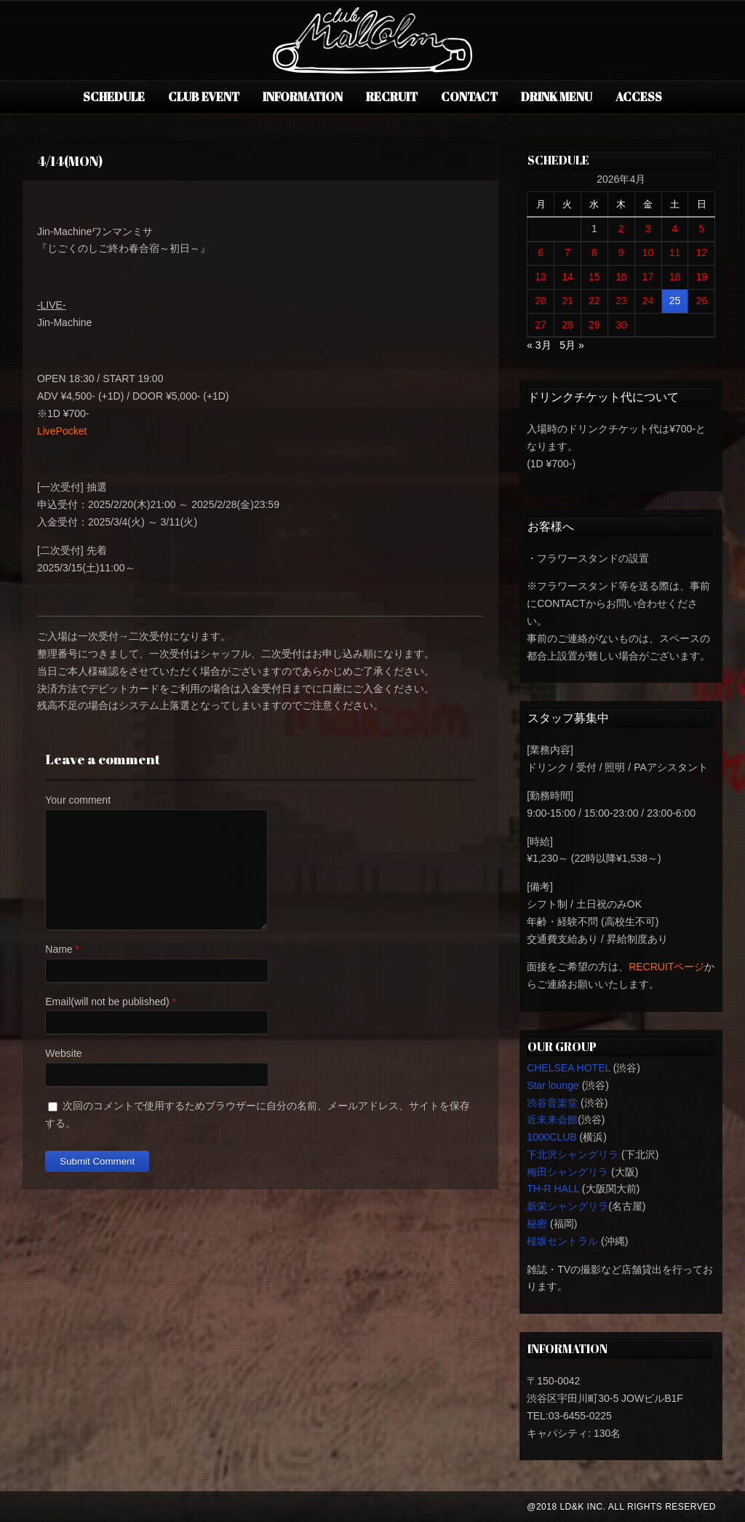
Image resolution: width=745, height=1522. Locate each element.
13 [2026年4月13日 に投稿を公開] (540, 276)
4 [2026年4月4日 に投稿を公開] (675, 228)
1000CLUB (552, 1137)
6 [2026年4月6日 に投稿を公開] (540, 252)
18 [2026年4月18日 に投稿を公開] (675, 276)
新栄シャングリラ (567, 1206)
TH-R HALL (553, 1188)
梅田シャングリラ (567, 1172)
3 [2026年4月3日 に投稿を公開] (648, 228)
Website (63, 1053)
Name (58, 949)
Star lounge (553, 1085)
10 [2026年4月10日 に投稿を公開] (648, 252)
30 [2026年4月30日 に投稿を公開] (621, 324)
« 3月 (539, 345)
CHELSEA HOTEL (568, 1068)
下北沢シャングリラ (572, 1154)
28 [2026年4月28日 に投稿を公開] (567, 324)
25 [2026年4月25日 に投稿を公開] (675, 300)
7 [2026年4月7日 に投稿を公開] (567, 252)
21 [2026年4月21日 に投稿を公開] (567, 300)
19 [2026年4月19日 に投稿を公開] (702, 276)
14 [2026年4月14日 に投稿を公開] (567, 276)
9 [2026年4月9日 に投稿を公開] (621, 252)
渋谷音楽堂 (552, 1103)
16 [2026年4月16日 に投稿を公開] (621, 276)
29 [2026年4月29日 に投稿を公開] (594, 324)
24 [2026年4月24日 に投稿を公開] (648, 300)
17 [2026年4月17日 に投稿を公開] (648, 276)
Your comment (78, 800)
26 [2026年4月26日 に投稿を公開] (702, 300)
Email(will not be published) (107, 1001)
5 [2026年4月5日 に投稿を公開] (701, 228)
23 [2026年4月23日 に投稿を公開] (621, 300)
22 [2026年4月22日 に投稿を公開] (594, 300)
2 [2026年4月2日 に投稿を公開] (621, 228)
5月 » (571, 345)
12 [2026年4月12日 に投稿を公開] (702, 252)
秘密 (537, 1223)
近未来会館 (552, 1119)
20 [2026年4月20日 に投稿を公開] (540, 300)
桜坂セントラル (562, 1241)
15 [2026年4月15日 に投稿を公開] (594, 276)
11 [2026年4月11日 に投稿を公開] (675, 252)
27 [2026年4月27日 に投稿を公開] (540, 324)
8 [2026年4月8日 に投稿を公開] (594, 252)
